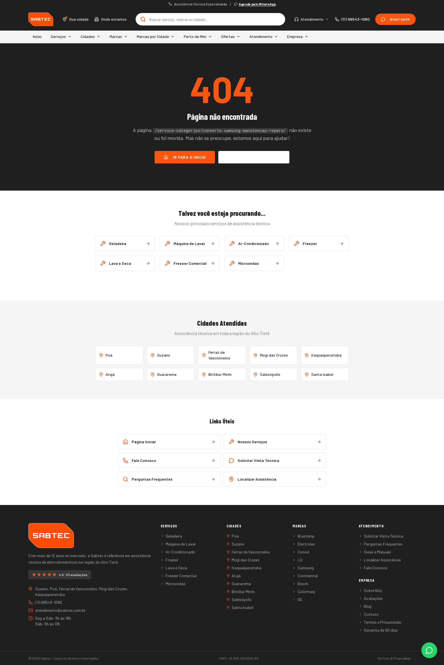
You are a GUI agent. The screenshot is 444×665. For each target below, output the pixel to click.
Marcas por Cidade (156, 36)
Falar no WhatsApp (254, 157)
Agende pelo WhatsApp (255, 4)
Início (37, 36)
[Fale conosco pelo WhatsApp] (429, 650)
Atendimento (263, 36)
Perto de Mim (198, 36)
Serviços (61, 36)
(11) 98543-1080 (45, 602)
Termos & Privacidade (394, 658)
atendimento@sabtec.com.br (57, 610)
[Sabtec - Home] (40, 19)
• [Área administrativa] (415, 658)
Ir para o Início (185, 157)
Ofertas (230, 36)
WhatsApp (395, 19)
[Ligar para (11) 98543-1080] (352, 19)
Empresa (297, 36)
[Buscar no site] (210, 19)
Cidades (91, 36)
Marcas (119, 36)
